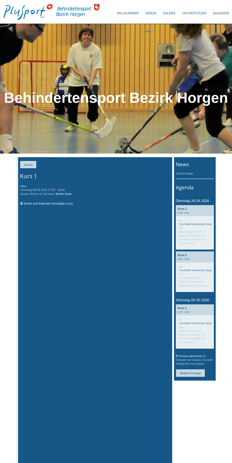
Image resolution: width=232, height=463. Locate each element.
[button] (195, 227)
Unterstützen (194, 13)
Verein (150, 13)
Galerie (169, 13)
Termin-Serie (63, 193)
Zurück (28, 164)
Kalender (221, 13)
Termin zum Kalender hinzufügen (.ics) (48, 203)
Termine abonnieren (190, 356)
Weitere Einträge (190, 373)
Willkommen (128, 13)
